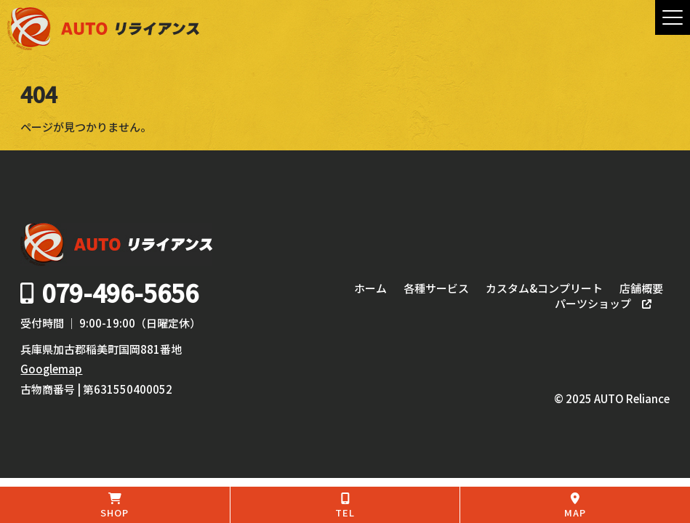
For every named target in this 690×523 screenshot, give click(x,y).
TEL (345, 505)
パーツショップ (593, 303)
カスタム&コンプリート (544, 288)
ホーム (370, 288)
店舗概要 (641, 288)
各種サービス (436, 288)
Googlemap (51, 368)
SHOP (115, 505)
